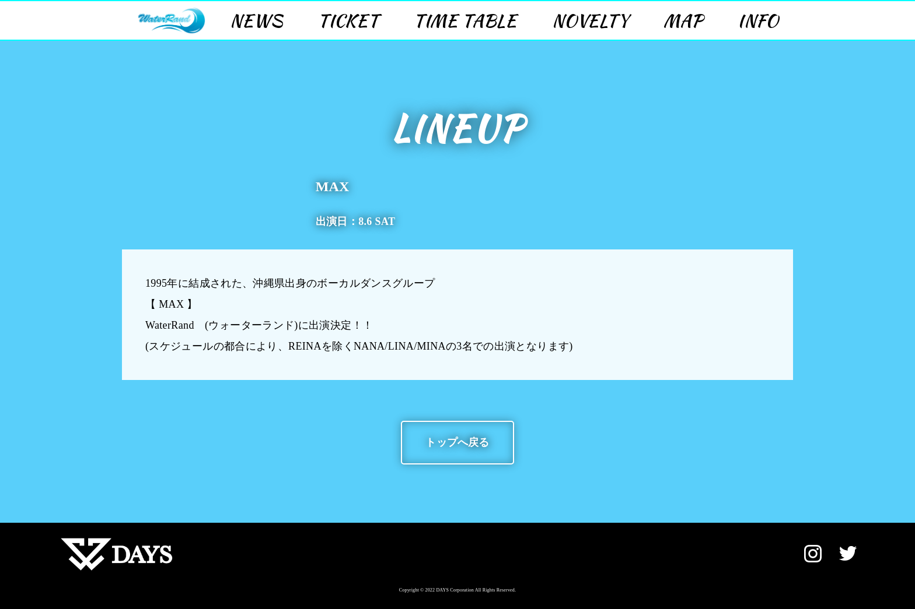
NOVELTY (590, 20)
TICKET (348, 20)
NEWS (256, 20)
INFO (758, 20)
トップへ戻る (457, 442)
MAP (683, 20)
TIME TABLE (465, 20)
